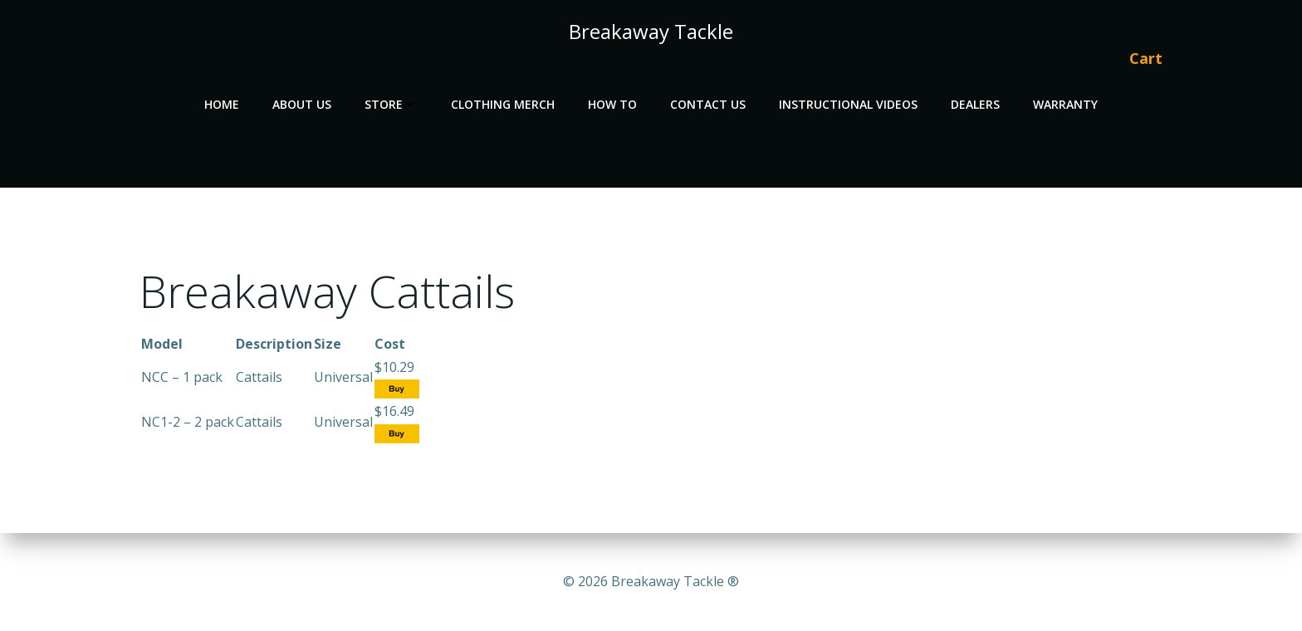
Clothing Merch (503, 104)
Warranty (1065, 104)
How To (612, 104)
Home (221, 104)
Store (391, 104)
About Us (301, 104)
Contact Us (708, 104)
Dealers (975, 104)
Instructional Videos (848, 104)
